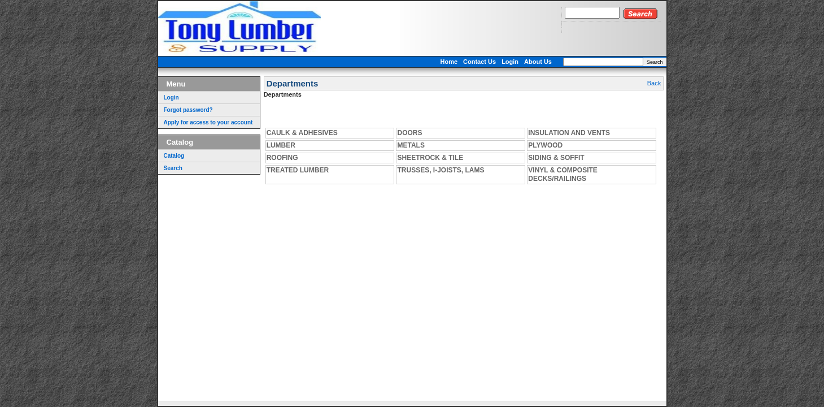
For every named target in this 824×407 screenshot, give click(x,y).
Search (655, 62)
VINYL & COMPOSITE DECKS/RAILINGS (562, 174)
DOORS (409, 133)
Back (654, 83)
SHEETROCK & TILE (430, 158)
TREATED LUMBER (298, 170)
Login (510, 61)
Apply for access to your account (208, 122)
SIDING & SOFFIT (556, 158)
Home (449, 61)
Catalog (174, 156)
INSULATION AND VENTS (569, 133)
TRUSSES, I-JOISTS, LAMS (440, 170)
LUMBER (281, 145)
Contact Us (479, 61)
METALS (410, 145)
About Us (538, 61)
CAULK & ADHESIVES (302, 133)
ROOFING (282, 158)
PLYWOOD (545, 145)
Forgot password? (188, 110)
